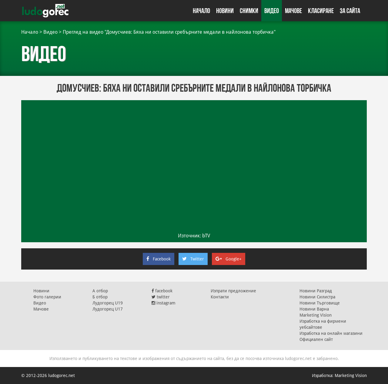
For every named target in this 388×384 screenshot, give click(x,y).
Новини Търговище (319, 303)
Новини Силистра (317, 296)
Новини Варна (314, 309)
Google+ (229, 259)
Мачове (293, 11)
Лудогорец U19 (107, 303)
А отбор (100, 290)
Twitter (193, 259)
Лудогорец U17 (107, 309)
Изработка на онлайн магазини (331, 333)
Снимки (249, 11)
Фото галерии (47, 296)
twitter (161, 296)
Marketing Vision (315, 315)
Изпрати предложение (233, 290)
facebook (162, 290)
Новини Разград (315, 290)
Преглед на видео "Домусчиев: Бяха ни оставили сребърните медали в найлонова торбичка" (169, 32)
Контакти (220, 296)
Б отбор (100, 296)
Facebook (158, 259)
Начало (201, 11)
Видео (271, 11)
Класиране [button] (321, 11)
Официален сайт (316, 339)
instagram (164, 303)
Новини (225, 11)
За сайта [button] (350, 11)
